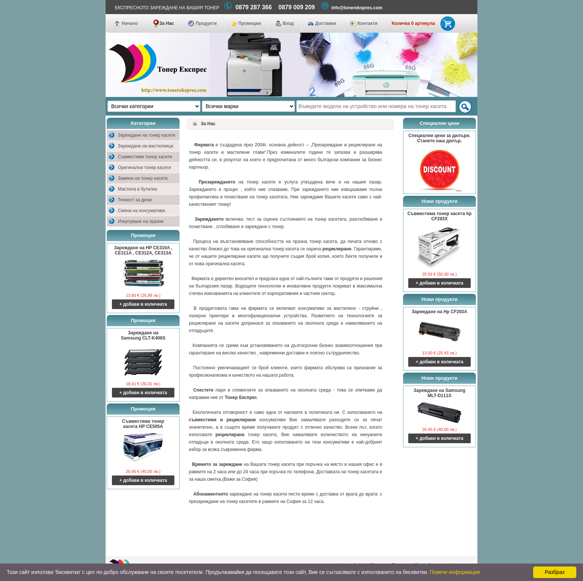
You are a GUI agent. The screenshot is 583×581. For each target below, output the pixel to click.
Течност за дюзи (135, 199)
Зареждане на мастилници (145, 146)
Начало (130, 23)
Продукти (206, 23)
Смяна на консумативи (141, 210)
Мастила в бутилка (137, 189)
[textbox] (376, 106)
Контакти (368, 23)
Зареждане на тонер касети (146, 135)
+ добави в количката (143, 304)
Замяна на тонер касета (143, 178)
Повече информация (455, 572)
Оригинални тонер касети (144, 167)
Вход (288, 23)
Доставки (325, 23)
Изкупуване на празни (141, 221)
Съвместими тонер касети (145, 156)
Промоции (249, 23)
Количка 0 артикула (422, 23)
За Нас (166, 23)
